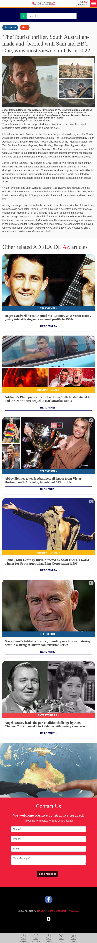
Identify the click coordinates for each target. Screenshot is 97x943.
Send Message (47, 874)
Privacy (41, 911)
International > (48, 390)
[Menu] (93, 3)
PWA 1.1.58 (73, 911)
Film (24, 27)
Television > (48, 308)
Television (10, 27)
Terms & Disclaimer (56, 911)
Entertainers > (48, 715)
